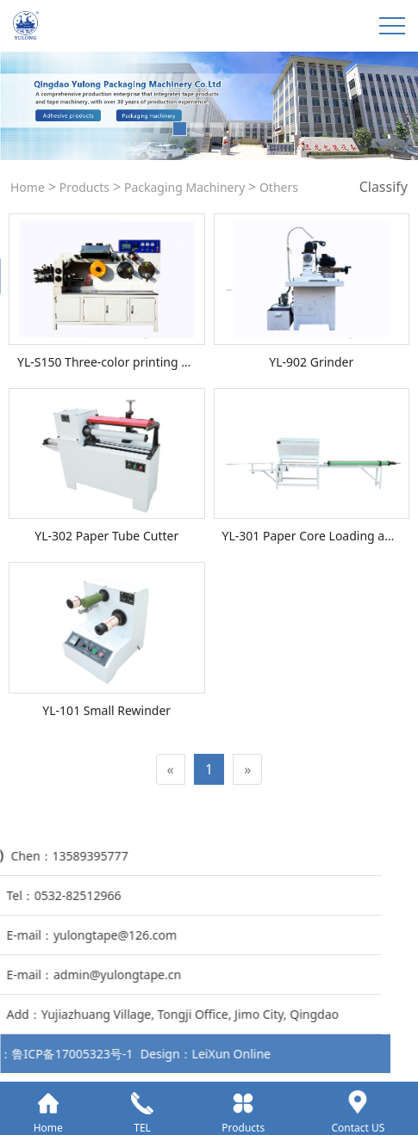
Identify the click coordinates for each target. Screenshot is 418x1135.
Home (27, 187)
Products (82, 187)
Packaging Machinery (184, 187)
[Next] (247, 770)
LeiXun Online (55, 1054)
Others (277, 187)
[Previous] (170, 770)
